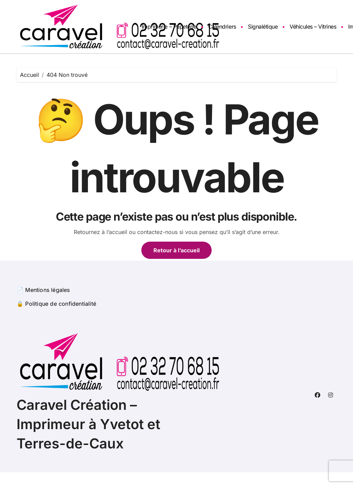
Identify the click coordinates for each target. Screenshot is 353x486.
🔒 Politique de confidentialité (56, 303)
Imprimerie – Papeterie (169, 26)
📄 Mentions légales (43, 289)
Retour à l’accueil (176, 250)
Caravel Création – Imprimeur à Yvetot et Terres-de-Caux (88, 424)
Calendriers (222, 26)
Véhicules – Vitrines (313, 26)
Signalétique (263, 26)
